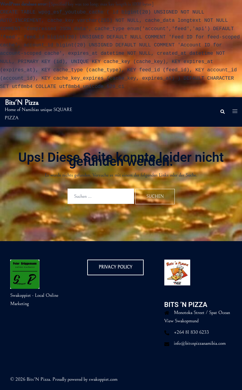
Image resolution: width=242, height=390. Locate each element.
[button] (222, 111)
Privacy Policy (115, 267)
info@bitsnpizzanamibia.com (200, 343)
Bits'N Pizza (22, 102)
